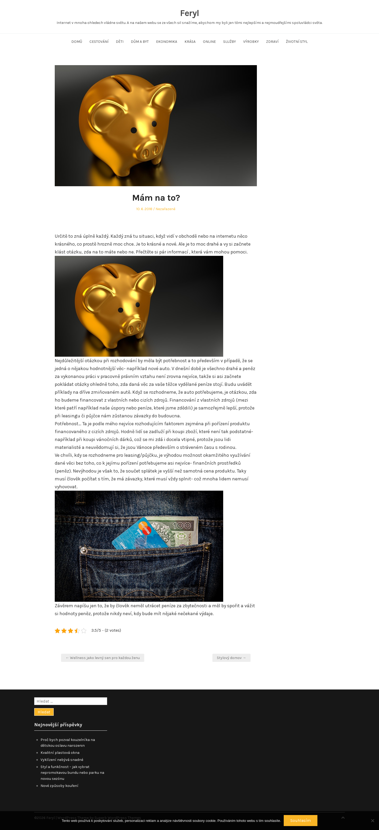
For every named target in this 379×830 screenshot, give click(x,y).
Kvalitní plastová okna (60, 752)
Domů (76, 41)
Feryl (189, 13)
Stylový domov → (231, 658)
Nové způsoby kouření (59, 786)
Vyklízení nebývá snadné (62, 760)
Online (209, 41)
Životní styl (297, 41)
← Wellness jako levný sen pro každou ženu (103, 658)
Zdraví (272, 41)
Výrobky (251, 41)
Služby (229, 41)
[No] (372, 820)
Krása (190, 41)
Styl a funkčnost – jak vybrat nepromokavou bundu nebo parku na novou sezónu (72, 773)
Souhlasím (300, 820)
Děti (119, 41)
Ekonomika (166, 41)
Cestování (98, 41)
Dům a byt (140, 41)
